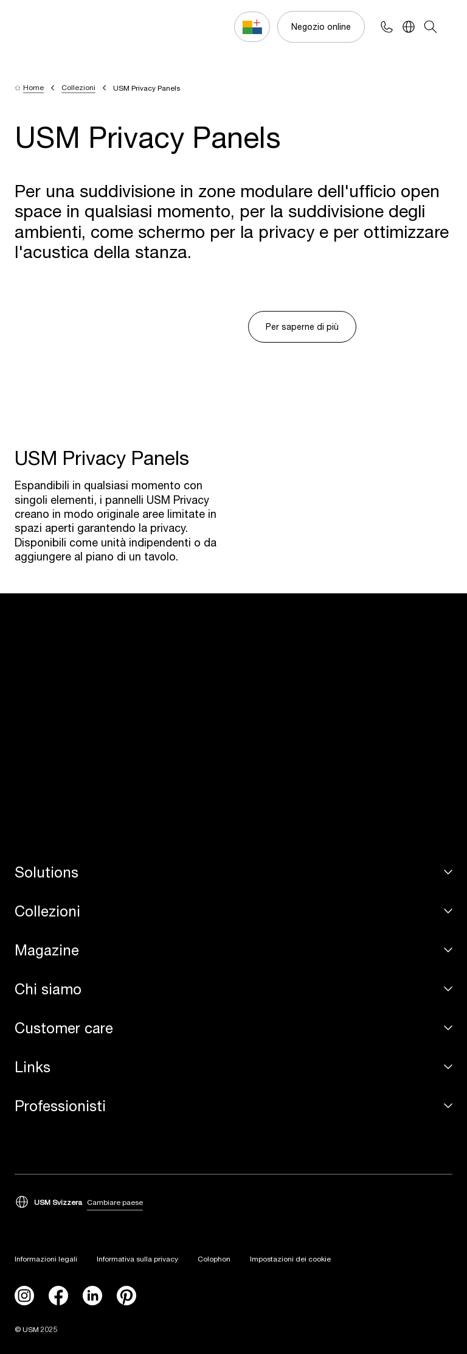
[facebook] (58, 1295)
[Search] (430, 26)
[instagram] (24, 1295)
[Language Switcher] (408, 26)
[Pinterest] (126, 1295)
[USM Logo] (49, 27)
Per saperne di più (302, 326)
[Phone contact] (386, 26)
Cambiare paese (115, 1202)
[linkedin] (92, 1295)
